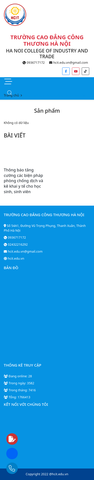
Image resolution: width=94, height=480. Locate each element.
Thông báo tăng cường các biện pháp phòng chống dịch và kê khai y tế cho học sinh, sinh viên (23, 180)
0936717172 (34, 62)
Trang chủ (11, 95)
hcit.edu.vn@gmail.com (68, 62)
